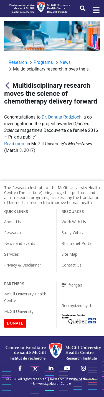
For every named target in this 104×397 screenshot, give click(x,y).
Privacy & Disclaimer (22, 265)
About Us (12, 221)
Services (11, 254)
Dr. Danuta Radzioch (62, 117)
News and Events (19, 243)
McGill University (19, 311)
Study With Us (74, 232)
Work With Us (74, 221)
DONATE (15, 323)
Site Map (69, 254)
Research (12, 232)
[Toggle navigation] (96, 10)
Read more (15, 143)
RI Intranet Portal (77, 243)
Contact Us (72, 265)
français (76, 285)
